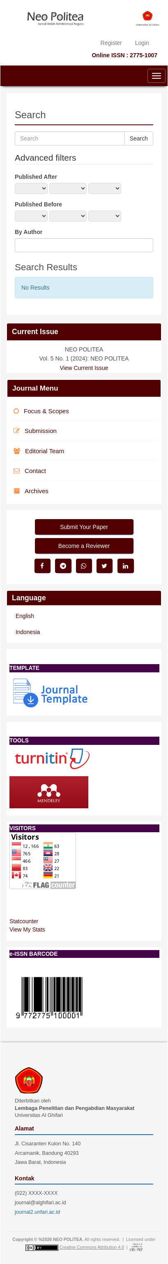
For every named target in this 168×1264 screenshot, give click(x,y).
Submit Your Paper (84, 527)
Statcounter (23, 921)
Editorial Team (39, 450)
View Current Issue (84, 368)
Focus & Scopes (41, 410)
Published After (36, 176)
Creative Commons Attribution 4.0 (92, 1247)
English (25, 616)
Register (111, 43)
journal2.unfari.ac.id (37, 1212)
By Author (28, 232)
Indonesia (28, 632)
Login (142, 43)
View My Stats (27, 930)
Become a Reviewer (84, 546)
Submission (35, 430)
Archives (31, 490)
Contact (30, 470)
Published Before (38, 204)
